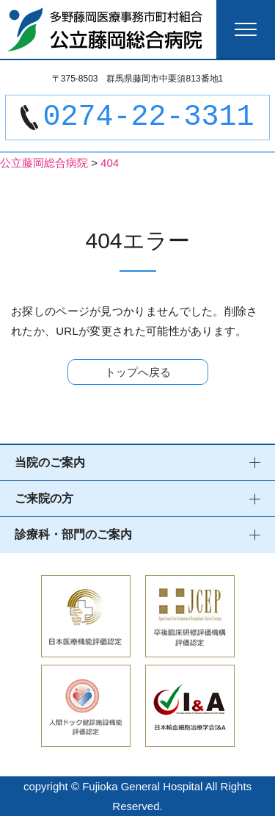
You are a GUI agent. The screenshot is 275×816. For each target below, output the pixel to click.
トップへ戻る (138, 372)
